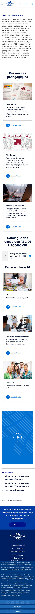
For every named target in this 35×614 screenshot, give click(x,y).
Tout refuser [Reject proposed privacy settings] (17, 606)
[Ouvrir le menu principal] (2, 4)
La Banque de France (17, 551)
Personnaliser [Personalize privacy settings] (17, 611)
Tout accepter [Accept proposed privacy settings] (17, 602)
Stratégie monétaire (18, 558)
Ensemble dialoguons (17, 545)
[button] (17, 256)
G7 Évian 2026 (17, 548)
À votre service (17, 555)
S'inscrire (17, 525)
